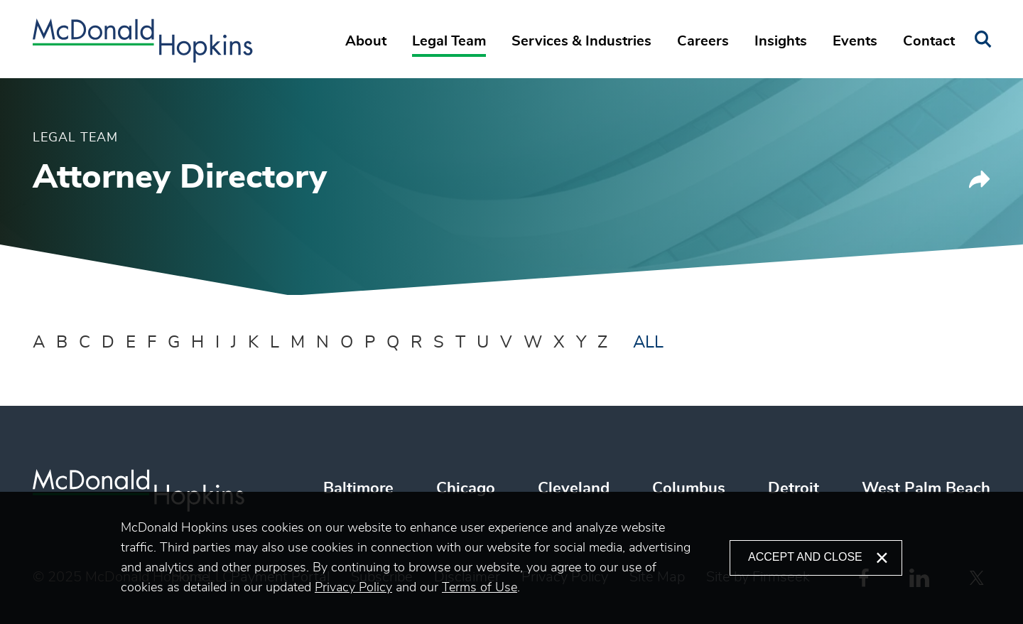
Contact (929, 41)
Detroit (793, 488)
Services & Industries (581, 41)
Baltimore (358, 488)
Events (855, 41)
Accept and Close (805, 557)
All (648, 342)
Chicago (465, 488)
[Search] (983, 39)
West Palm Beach (926, 488)
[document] (425, 557)
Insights (780, 41)
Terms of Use (479, 587)
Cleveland (574, 488)
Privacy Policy (353, 587)
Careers (703, 41)
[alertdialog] (512, 558)
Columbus (688, 488)
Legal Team (449, 41)
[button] (979, 184)
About (365, 41)
